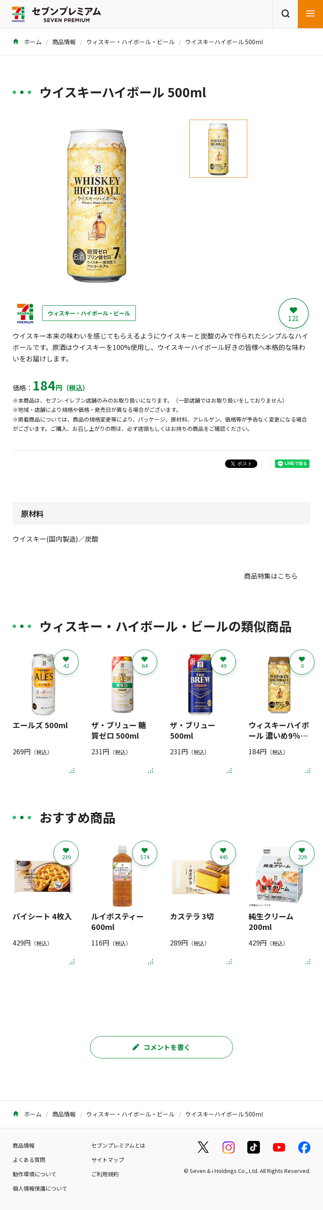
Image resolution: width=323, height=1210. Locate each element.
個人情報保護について (40, 1188)
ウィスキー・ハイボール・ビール (130, 41)
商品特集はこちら (271, 576)
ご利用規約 (105, 1174)
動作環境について (34, 1174)
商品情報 (64, 41)
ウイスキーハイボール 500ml (224, 41)
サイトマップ (107, 1160)
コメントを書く (161, 1047)
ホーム (27, 41)
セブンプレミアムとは (118, 1145)
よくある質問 (29, 1160)
